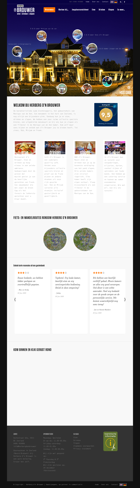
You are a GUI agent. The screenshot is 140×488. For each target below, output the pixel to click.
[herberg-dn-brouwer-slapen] (85, 147)
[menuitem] (87, 2)
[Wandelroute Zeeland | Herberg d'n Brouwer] (55, 239)
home (87, 2)
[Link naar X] (121, 2)
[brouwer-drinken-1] (55, 147)
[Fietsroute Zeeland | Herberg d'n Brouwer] (85, 239)
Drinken (77, 440)
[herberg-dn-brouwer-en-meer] (114, 147)
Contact (105, 2)
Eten (75, 437)
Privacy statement (82, 449)
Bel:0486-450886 (76, 2)
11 (71, 59)
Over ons (95, 2)
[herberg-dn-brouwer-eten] (25, 147)
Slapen (76, 443)
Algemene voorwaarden (83, 446)
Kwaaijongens (51, 484)
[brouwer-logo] (24, 9)
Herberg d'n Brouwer (34, 484)
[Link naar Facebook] (125, 2)
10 (87, 48)
